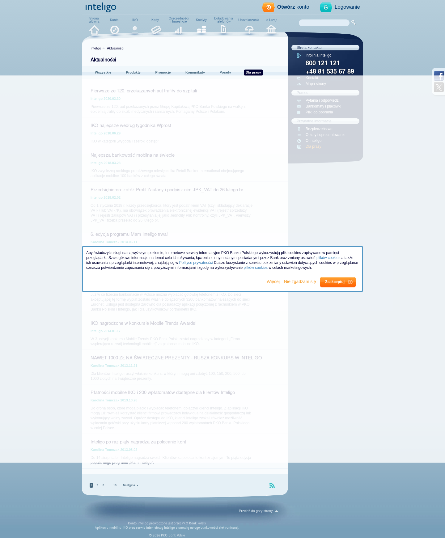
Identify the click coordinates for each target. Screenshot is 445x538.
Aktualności (115, 47)
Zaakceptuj (335, 282)
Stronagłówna (94, 19)
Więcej (274, 281)
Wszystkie (103, 72)
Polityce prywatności (196, 263)
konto (293, 7)
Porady (225, 72)
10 (115, 485)
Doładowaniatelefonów (223, 19)
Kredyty (201, 20)
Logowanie (347, 7)
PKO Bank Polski (194, 523)
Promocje (163, 72)
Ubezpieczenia (248, 20)
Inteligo (96, 47)
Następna (129, 485)
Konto (114, 20)
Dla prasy (253, 72)
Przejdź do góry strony (256, 511)
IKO (135, 20)
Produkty (133, 72)
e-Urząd (272, 20)
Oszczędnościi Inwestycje (179, 19)
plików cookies (328, 258)
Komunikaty (195, 72)
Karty (155, 20)
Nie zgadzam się (300, 281)
